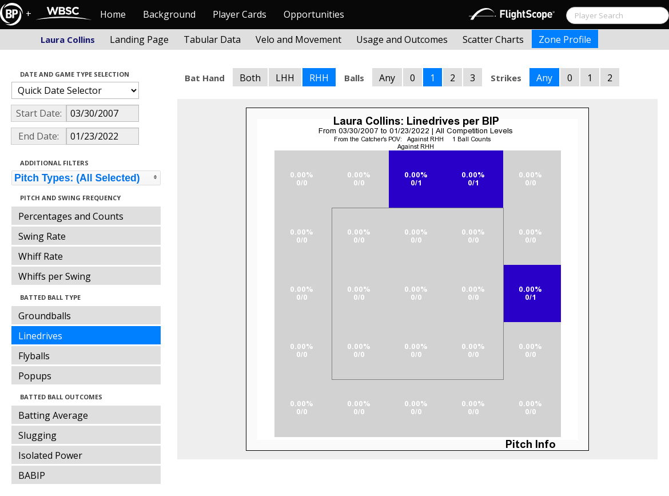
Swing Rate (42, 236)
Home (113, 14)
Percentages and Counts (71, 216)
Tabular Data (212, 39)
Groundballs (44, 315)
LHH (285, 78)
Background (169, 14)
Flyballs (34, 356)
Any (387, 78)
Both (250, 78)
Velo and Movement (298, 39)
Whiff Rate (40, 256)
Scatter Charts (493, 39)
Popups (34, 376)
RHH (319, 78)
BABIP (31, 475)
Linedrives (40, 336)
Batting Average (53, 415)
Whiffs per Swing (54, 276)
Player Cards (239, 14)
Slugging (37, 435)
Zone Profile (565, 39)
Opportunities (314, 14)
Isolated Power (50, 455)
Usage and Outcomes (402, 39)
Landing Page (139, 39)
